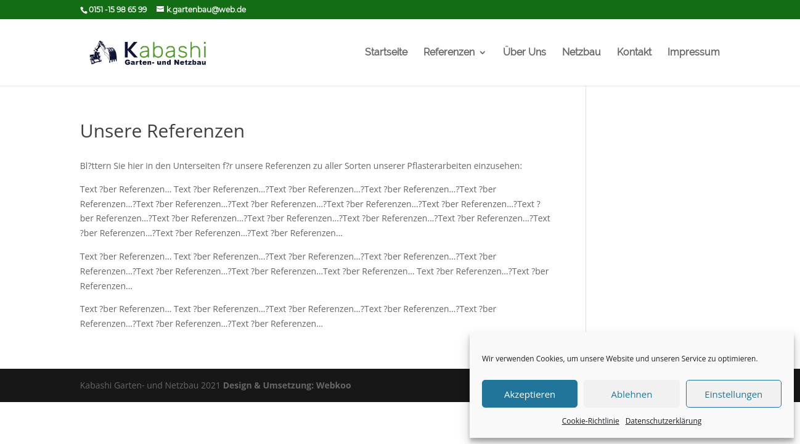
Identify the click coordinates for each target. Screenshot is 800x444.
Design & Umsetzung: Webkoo (287, 385)
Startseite (386, 53)
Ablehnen (632, 394)
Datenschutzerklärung (664, 421)
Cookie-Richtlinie (590, 421)
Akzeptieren (529, 394)
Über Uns (524, 53)
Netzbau (581, 53)
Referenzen (449, 53)
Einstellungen (733, 394)
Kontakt (634, 53)
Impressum (693, 53)
